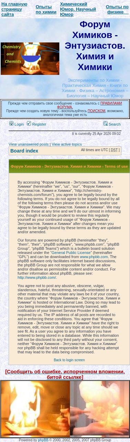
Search (112, 124)
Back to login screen (69, 360)
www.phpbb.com (94, 257)
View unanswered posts (29, 144)
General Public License (71, 253)
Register (36, 124)
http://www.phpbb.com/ (37, 277)
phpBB (43, 440)
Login (16, 124)
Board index (24, 151)
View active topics (67, 144)
